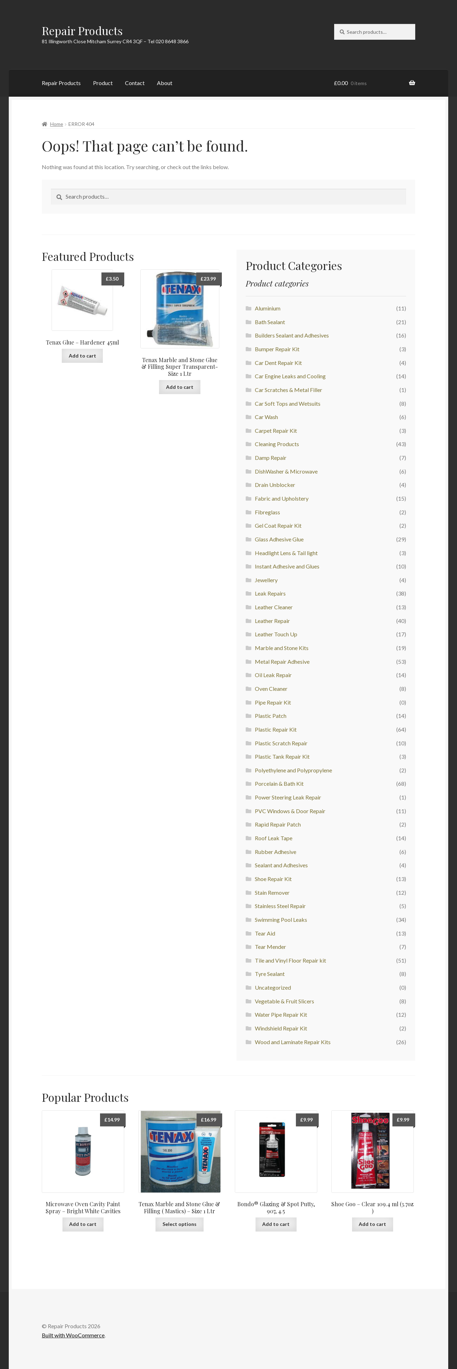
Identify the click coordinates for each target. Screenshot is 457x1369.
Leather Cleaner (274, 607)
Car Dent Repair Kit (278, 362)
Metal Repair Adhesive (282, 661)
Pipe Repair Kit (273, 702)
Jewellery (266, 580)
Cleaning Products (277, 444)
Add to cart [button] (82, 356)
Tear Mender (270, 946)
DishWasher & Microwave (286, 471)
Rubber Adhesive (275, 851)
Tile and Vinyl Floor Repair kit (290, 960)
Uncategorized (273, 987)
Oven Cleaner (271, 688)
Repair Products (82, 30)
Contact (135, 82)
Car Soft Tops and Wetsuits (287, 403)
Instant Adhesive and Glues (287, 566)
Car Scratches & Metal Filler (288, 389)
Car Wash (266, 416)
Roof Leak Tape (273, 838)
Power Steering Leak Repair (288, 797)
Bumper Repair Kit (277, 349)
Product (103, 82)
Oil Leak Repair (273, 674)
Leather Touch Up (276, 634)
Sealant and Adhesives (281, 865)
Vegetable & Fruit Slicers (284, 1001)
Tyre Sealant (270, 973)
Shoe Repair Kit (273, 878)
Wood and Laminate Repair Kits (293, 1042)
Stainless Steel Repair (280, 905)
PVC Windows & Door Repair (290, 811)
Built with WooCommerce (73, 1335)
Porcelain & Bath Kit (279, 783)
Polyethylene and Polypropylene (293, 770)
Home (56, 124)
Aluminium (267, 308)
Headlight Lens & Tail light (286, 552)
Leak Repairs (270, 593)
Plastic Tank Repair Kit (282, 756)
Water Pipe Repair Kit (281, 1014)
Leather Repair (272, 620)
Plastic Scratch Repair (281, 743)
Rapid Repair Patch (278, 824)
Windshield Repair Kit (281, 1028)
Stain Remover (272, 892)
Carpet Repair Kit (276, 430)
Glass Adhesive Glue (279, 539)
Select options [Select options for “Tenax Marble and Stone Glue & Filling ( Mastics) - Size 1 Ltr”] (180, 1224)
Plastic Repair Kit (276, 729)
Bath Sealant (270, 322)
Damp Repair (270, 457)
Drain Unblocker (275, 484)
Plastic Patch (270, 715)
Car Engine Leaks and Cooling (290, 376)
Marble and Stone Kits (282, 647)
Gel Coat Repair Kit (278, 525)
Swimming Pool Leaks (281, 919)
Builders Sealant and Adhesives (292, 335)
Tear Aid (265, 933)
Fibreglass (267, 512)
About (164, 82)
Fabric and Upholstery (282, 498)
